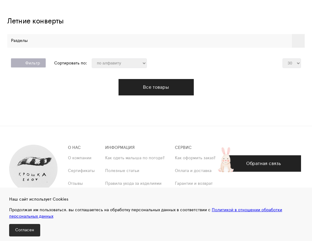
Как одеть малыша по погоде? (135, 158)
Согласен (24, 230)
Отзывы (75, 183)
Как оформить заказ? (195, 158)
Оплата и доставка (193, 171)
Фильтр (28, 63)
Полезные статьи (122, 171)
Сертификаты (81, 171)
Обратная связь (263, 163)
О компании (79, 158)
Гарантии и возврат (194, 183)
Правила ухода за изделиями (133, 183)
